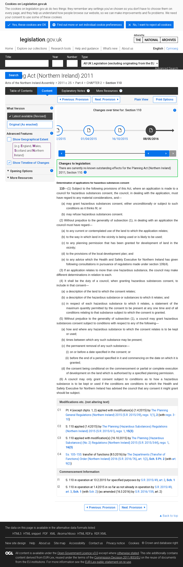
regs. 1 (120, 431)
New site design (15, 543)
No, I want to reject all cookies (152, 25)
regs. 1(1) (149, 415)
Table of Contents (21, 91)
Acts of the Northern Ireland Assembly (29, 83)
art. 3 (69, 491)
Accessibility (77, 543)
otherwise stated (128, 553)
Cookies (134, 543)
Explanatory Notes (73, 91)
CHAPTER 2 (94, 83)
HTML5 (17, 533)
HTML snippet (32, 533)
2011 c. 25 (65, 83)
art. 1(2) (143, 459)
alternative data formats (71, 527)
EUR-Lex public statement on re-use (108, 562)
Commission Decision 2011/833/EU (117, 557)
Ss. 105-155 (73, 454)
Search (13, 75)
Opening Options (20, 171)
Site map (59, 543)
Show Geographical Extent (30, 139)
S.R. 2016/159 (144, 491)
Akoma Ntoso (66, 533)
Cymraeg (172, 48)
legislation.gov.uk (33, 38)
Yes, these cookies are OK (29, 25)
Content (47, 91)
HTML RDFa (85, 533)
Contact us (96, 543)
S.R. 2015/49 (149, 480)
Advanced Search (166, 68)
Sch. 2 (93, 491)
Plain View (141, 99)
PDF (45, 533)
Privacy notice (115, 543)
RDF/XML (100, 533)
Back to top (170, 515)
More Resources (107, 91)
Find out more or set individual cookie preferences (89, 25)
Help (32, 543)
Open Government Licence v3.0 (77, 553)
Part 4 (79, 83)
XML (53, 533)
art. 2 (162, 480)
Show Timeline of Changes (31, 163)
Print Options (164, 99)
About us (44, 543)
